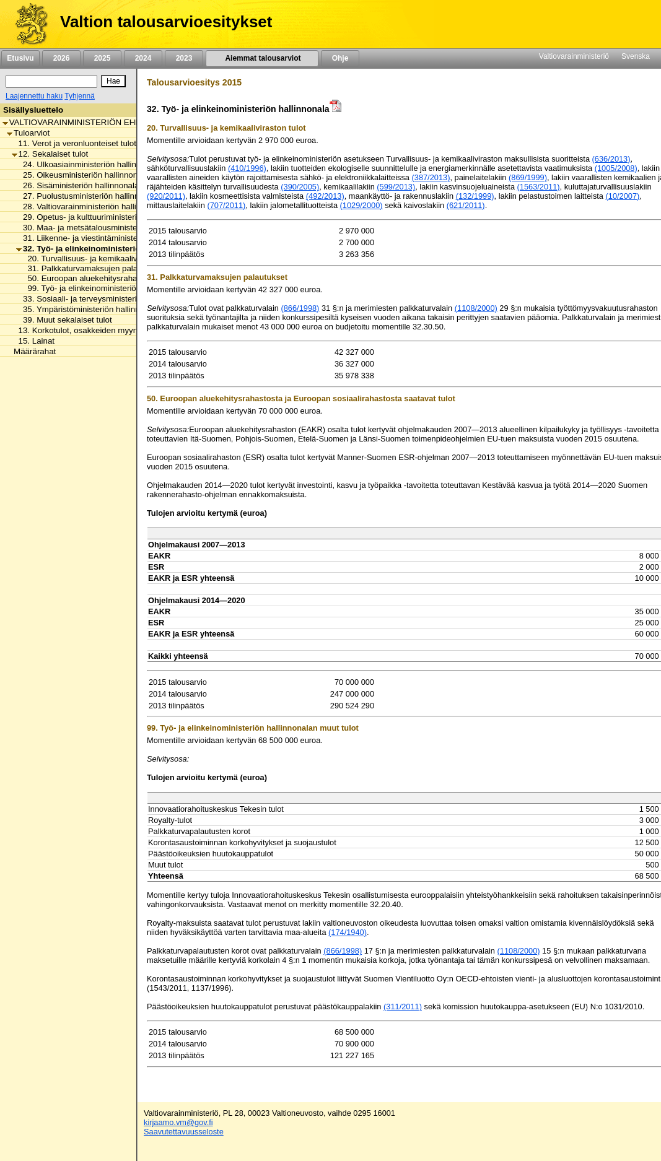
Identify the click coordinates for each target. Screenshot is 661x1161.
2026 (61, 58)
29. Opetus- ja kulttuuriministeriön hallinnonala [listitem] (104, 217)
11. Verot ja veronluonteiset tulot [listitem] (74, 143)
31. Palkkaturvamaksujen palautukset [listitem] (92, 268)
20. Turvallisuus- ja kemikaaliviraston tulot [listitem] (100, 258)
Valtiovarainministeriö (574, 56)
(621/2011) (466, 205)
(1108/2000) (476, 308)
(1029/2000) (361, 205)
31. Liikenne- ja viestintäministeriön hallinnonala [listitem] (107, 238)
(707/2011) (226, 205)
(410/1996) (247, 168)
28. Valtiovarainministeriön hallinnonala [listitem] (90, 206)
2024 (143, 58)
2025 (102, 58)
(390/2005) (300, 186)
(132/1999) (475, 196)
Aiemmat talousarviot (262, 58)
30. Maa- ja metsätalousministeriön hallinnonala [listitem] (107, 227)
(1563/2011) (538, 186)
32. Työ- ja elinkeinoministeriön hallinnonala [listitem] (106, 248)
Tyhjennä (79, 96)
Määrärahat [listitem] (31, 351)
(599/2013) (396, 186)
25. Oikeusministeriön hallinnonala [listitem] (82, 175)
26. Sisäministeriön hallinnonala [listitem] (77, 185)
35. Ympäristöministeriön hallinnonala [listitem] (88, 309)
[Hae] (113, 81)
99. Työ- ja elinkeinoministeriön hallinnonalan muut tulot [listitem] (125, 288)
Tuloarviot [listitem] (28, 132)
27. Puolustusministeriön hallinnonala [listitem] (87, 196)
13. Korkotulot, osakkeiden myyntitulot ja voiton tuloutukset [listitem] (122, 330)
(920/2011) (166, 196)
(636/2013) (611, 158)
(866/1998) (300, 308)
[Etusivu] (27, 24)
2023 (184, 58)
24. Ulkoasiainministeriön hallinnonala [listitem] (88, 164)
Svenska (635, 56)
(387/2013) (431, 177)
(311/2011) (402, 1006)
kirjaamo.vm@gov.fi (178, 1122)
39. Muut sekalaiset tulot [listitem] (64, 319)
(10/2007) (623, 196)
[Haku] (51, 81)
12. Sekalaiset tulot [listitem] (50, 154)
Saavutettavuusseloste (184, 1131)
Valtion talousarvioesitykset (166, 21)
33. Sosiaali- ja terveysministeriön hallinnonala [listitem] (104, 298)
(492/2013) (325, 196)
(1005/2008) (616, 168)
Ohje (340, 58)
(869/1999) (528, 177)
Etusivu (20, 58)
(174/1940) (347, 932)
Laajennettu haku (34, 96)
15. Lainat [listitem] (33, 341)
